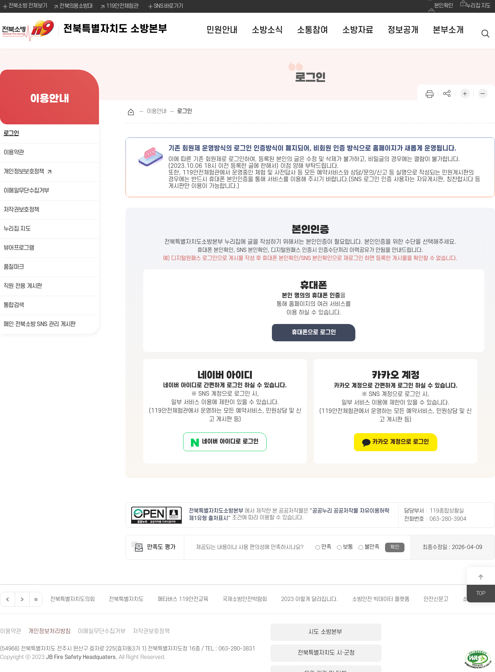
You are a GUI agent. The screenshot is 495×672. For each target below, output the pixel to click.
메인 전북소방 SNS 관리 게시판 (39, 324)
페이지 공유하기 (447, 93)
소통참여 (312, 30)
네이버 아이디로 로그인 (229, 441)
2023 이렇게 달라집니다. (309, 599)
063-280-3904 (448, 519)
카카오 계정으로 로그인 (400, 442)
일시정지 (35, 599)
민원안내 (222, 30)
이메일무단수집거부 (26, 191)
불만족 (372, 547)
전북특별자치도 (126, 599)
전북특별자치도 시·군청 (381, 633)
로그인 (11, 133)
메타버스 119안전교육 (183, 599)
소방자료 (357, 30)
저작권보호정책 (21, 210)
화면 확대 (465, 93)
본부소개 (448, 30)
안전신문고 (436, 599)
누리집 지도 (477, 6)
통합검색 (14, 305)
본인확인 (439, 6)
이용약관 (14, 152)
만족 (326, 547)
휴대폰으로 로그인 (314, 332)
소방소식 (267, 30)
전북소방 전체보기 (24, 6)
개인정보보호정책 (28, 172)
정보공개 (403, 30)
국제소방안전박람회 (244, 599)
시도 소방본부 (306, 633)
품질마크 (14, 267)
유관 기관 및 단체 (457, 633)
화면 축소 (482, 93)
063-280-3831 (237, 649)
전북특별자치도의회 (72, 599)
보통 (348, 547)
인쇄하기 (429, 93)
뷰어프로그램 (19, 248)
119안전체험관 (123, 6)
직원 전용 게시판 (23, 286)
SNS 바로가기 (166, 6)
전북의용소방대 (77, 6)
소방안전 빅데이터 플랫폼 (380, 599)
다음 (21, 599)
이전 (6, 599)
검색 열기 (486, 30)
